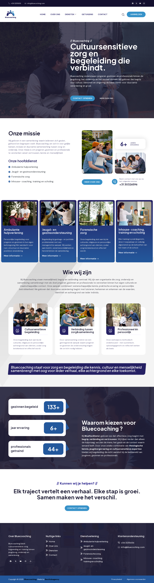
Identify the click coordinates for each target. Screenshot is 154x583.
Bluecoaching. (30, 579)
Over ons (55, 14)
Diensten (70, 14)
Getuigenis (87, 14)
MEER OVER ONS (106, 98)
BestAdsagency (52, 579)
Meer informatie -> (13, 255)
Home (43, 14)
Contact (102, 14)
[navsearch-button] (123, 14)
